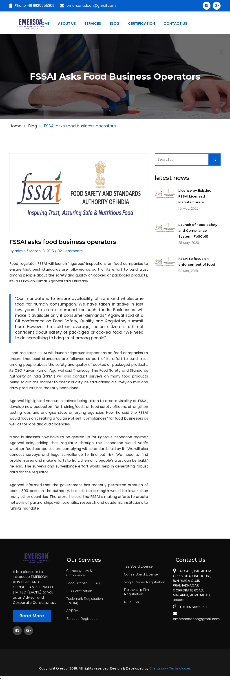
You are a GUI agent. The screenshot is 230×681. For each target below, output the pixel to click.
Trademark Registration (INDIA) (84, 601)
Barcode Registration (83, 619)
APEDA (72, 611)
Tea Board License (138, 566)
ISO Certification (79, 591)
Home (44, 23)
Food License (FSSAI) (83, 583)
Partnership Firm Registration (137, 592)
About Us (67, 23)
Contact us (175, 23)
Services (92, 23)
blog (114, 23)
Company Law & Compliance (79, 573)
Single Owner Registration (144, 582)
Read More (32, 616)
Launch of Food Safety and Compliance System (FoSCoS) (197, 230)
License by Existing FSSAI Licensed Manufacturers (195, 196)
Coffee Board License (141, 574)
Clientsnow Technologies (170, 668)
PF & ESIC (132, 602)
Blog (32, 126)
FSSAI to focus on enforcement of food (196, 261)
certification (141, 23)
